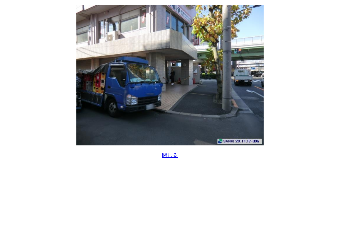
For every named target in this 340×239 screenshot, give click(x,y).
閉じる (170, 155)
